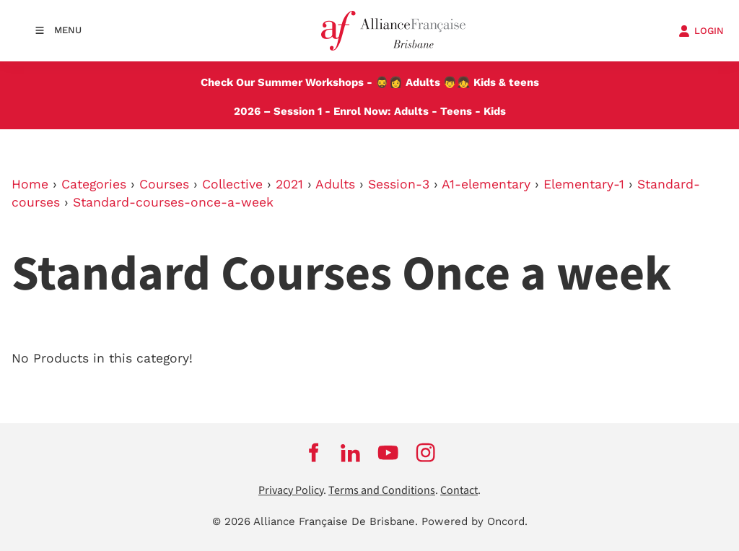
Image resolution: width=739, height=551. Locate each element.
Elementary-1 (583, 184)
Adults (423, 82)
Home (30, 184)
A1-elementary (486, 184)
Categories (93, 184)
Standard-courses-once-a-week (173, 202)
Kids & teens (506, 82)
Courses (164, 184)
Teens (456, 111)
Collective (232, 184)
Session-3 (398, 184)
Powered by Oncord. (474, 521)
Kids (495, 111)
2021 (289, 184)
